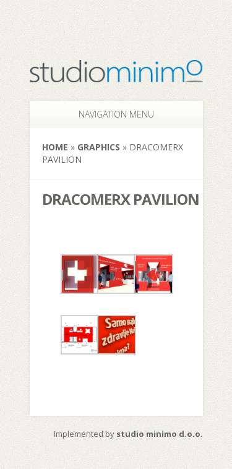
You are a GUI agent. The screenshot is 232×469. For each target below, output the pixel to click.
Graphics (98, 147)
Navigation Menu (110, 114)
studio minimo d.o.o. (159, 433)
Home (55, 147)
